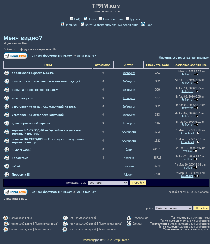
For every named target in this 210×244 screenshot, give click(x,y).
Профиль (69, 24)
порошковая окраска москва (33, 73)
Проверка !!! (21, 174)
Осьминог (187, 176)
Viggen (128, 174)
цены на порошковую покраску (35, 89)
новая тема (20, 157)
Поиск (90, 19)
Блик (129, 149)
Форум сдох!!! (22, 149)
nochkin (129, 157)
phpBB (98, 240)
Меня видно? (23, 38)
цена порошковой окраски (31, 123)
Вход (146, 24)
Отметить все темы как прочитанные (184, 57)
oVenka (187, 150)
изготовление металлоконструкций (38, 114)
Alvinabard (129, 131)
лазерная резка (23, 98)
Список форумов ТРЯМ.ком (52, 55)
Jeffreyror (129, 73)
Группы (133, 19)
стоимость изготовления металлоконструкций (46, 81)
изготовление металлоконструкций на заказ (44, 106)
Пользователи (111, 19)
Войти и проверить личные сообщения (109, 24)
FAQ (75, 19)
